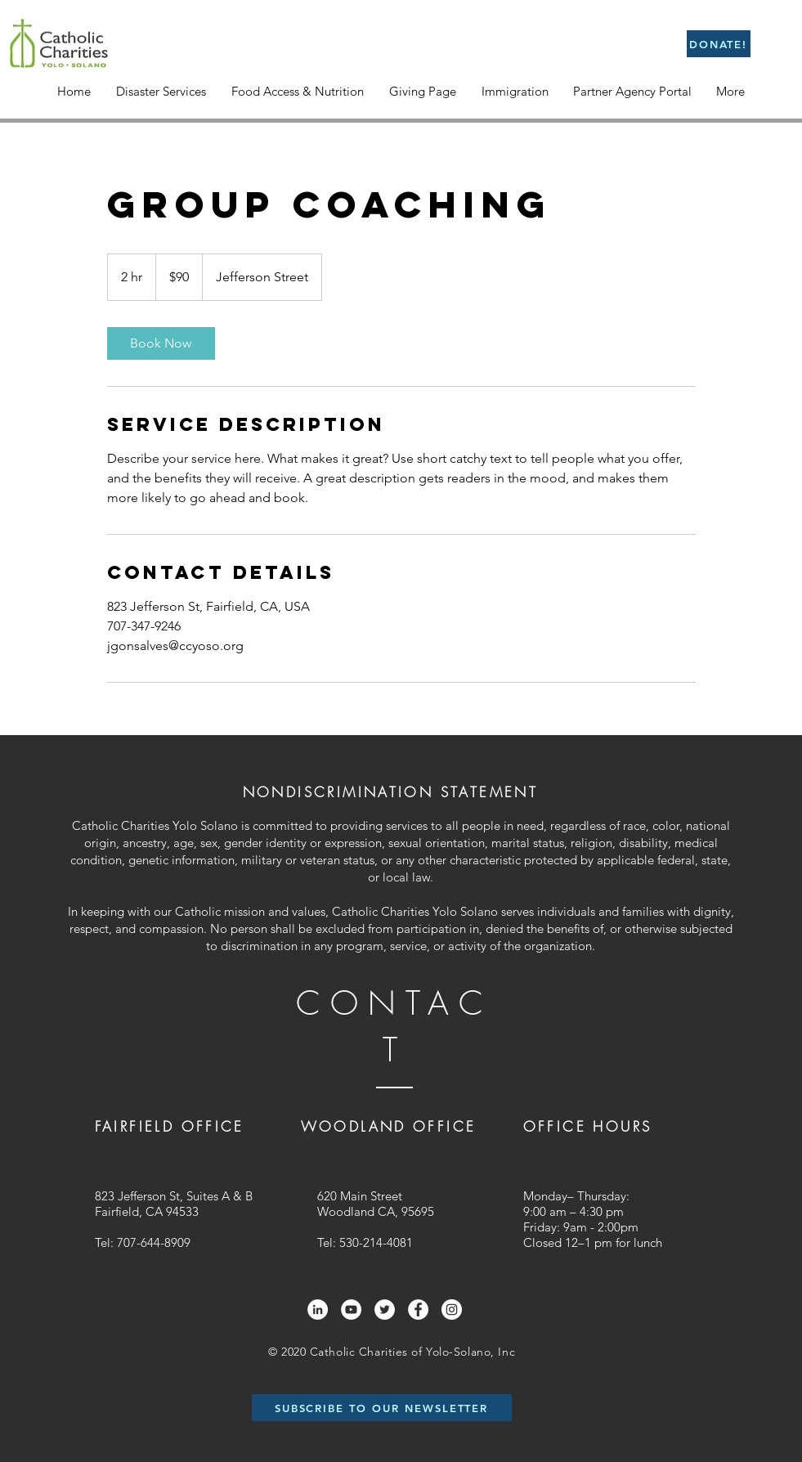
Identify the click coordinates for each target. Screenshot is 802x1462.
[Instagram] (451, 1309)
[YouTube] (351, 1309)
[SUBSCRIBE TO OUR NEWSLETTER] (382, 1407)
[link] (161, 343)
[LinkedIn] (317, 1309)
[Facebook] (418, 1309)
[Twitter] (384, 1309)
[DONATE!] (718, 43)
